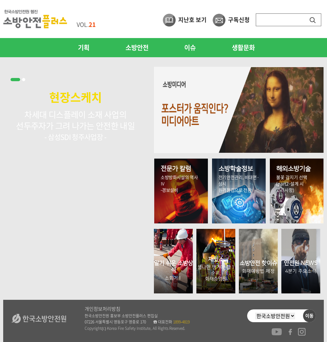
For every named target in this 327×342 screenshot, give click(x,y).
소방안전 (136, 47)
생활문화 (243, 47)
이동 (309, 316)
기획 (83, 47)
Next (139, 180)
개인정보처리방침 (102, 309)
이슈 (190, 47)
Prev (11, 180)
